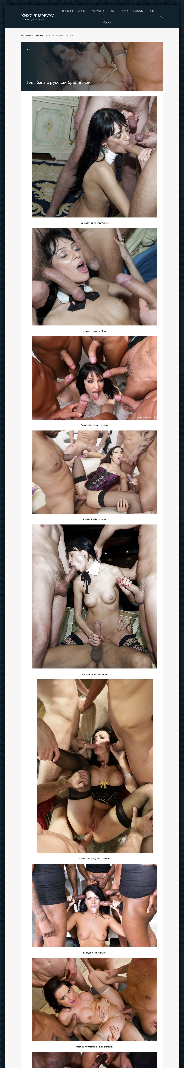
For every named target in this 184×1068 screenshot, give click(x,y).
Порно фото (97, 10)
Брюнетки (67, 10)
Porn (151, 10)
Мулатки (107, 22)
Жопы (81, 10)
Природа (138, 10)
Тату (111, 10)
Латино (124, 10)
